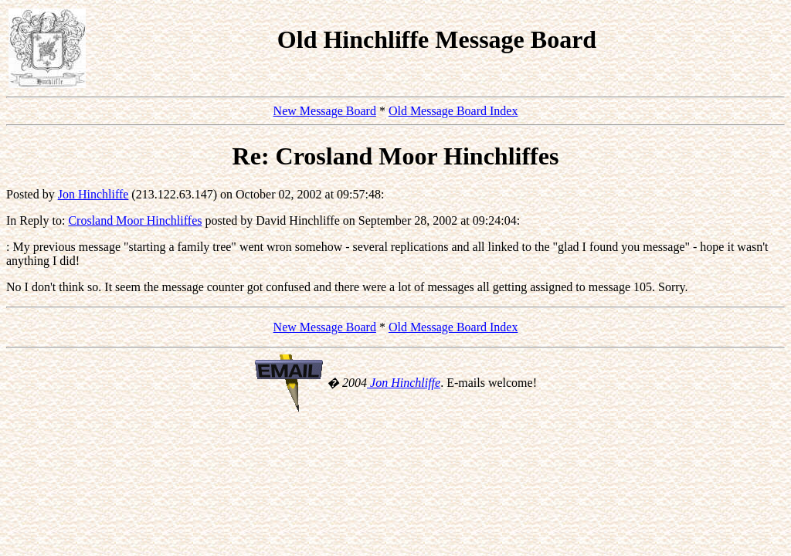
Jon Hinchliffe (93, 194)
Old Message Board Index (453, 110)
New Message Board (324, 110)
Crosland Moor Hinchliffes (135, 220)
